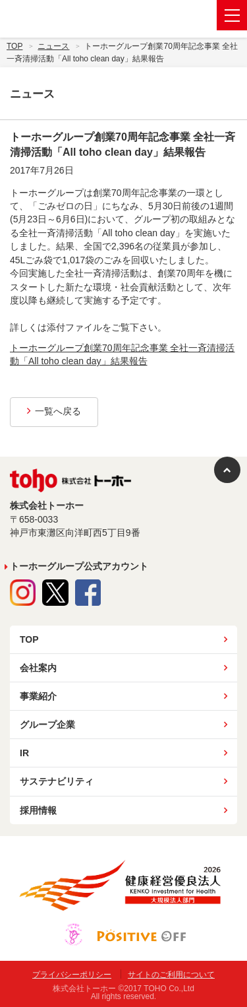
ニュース (53, 46)
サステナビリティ (57, 781)
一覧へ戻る (54, 411)
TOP (29, 639)
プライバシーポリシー (71, 974)
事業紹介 (38, 696)
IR (24, 753)
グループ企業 (47, 724)
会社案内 (38, 668)
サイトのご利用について (171, 974)
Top (14, 46)
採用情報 (38, 810)
